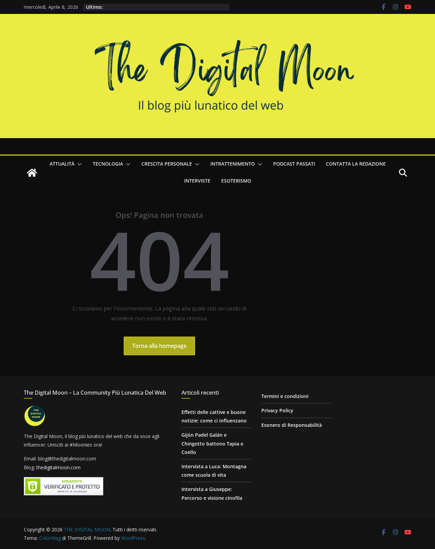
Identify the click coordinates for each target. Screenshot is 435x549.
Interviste (197, 180)
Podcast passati (294, 163)
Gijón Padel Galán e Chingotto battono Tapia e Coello (212, 443)
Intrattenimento (232, 163)
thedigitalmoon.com (58, 467)
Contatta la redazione (356, 163)
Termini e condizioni (285, 396)
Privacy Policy (277, 410)
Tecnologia (108, 163)
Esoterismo (236, 180)
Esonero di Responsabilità (291, 425)
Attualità (62, 163)
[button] (78, 164)
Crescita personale (166, 163)
